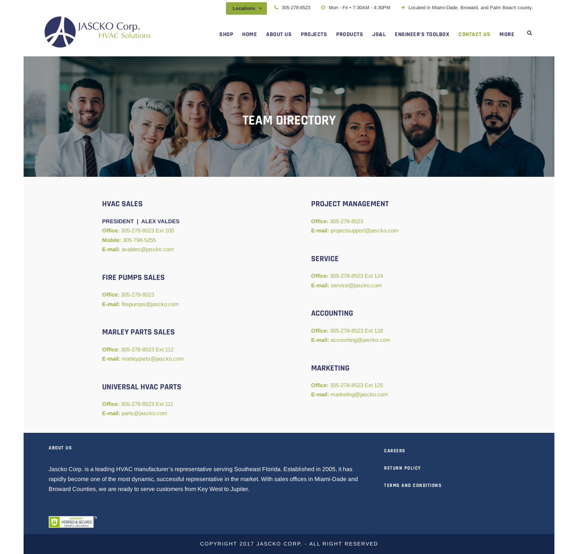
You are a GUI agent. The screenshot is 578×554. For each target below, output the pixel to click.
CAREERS (394, 451)
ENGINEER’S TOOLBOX (422, 34)
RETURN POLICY (402, 468)
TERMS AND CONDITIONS (413, 485)
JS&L (379, 34)
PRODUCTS (349, 34)
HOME (249, 34)
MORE (506, 34)
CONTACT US (474, 34)
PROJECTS (314, 34)
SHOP (226, 34)
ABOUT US (279, 34)
